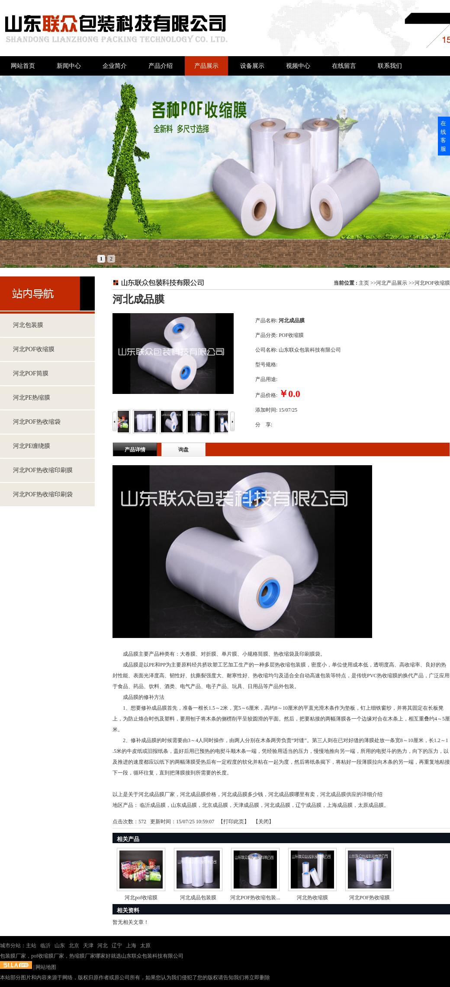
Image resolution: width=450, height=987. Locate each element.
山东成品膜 (184, 805)
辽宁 (117, 946)
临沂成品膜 (153, 805)
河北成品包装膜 (198, 898)
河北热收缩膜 (312, 898)
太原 (145, 946)
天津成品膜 (246, 805)
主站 (31, 946)
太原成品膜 (371, 805)
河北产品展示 (391, 283)
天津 (88, 946)
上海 (131, 946)
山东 (60, 946)
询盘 (183, 450)
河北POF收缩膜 (432, 283)
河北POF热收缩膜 (369, 898)
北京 (74, 946)
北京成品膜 (215, 805)
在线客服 (443, 136)
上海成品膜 (340, 805)
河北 (102, 946)
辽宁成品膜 (308, 805)
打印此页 (233, 822)
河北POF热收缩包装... (255, 898)
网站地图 (45, 967)
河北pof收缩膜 (141, 898)
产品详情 (135, 450)
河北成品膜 (277, 805)
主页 (364, 283)
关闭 (263, 822)
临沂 (45, 946)
